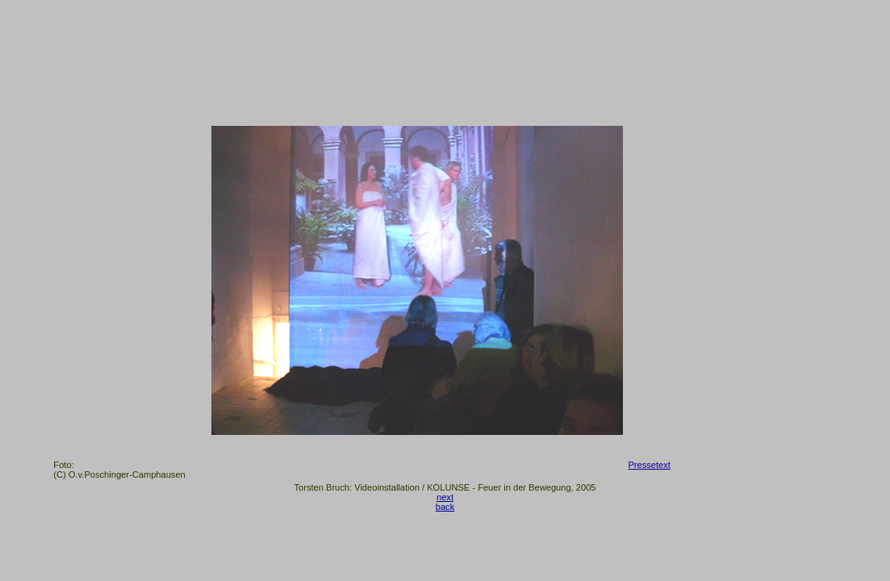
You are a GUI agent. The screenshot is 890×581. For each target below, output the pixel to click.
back (445, 507)
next (445, 497)
